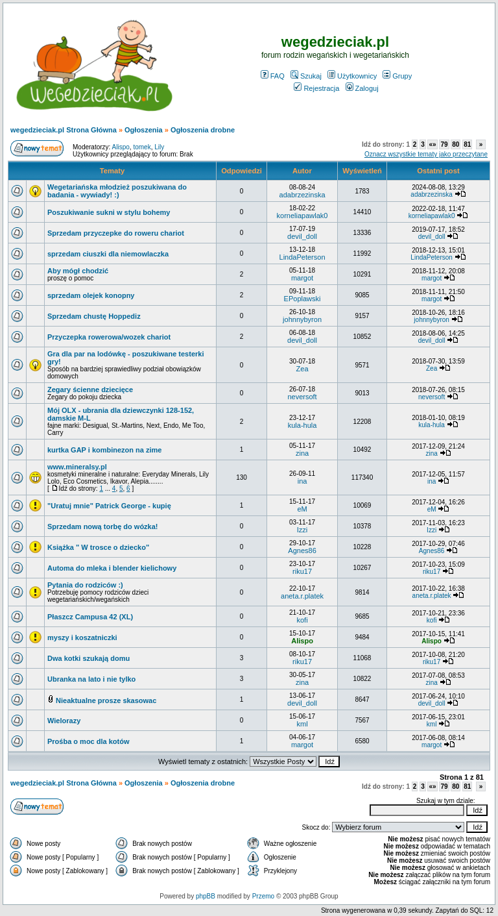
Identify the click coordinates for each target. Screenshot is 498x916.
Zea (302, 369)
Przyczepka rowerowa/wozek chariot (109, 337)
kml (301, 724)
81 (467, 144)
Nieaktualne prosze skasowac (106, 700)
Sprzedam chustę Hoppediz (94, 316)
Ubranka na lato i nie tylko (91, 679)
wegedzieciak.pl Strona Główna (63, 130)
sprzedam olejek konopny (90, 295)
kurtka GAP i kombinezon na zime (104, 450)
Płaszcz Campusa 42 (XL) (90, 617)
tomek (141, 147)
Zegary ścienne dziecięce (90, 389)
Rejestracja (316, 88)
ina (302, 481)
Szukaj (306, 76)
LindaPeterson (302, 257)
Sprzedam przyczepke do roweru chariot (115, 233)
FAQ (273, 76)
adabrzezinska (302, 195)
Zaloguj (362, 88)
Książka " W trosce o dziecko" (98, 547)
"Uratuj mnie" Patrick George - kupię (109, 506)
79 (443, 144)
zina (302, 453)
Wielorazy (63, 720)
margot (302, 278)
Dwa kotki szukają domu (88, 658)
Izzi (302, 530)
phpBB (205, 896)
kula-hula (302, 425)
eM (302, 509)
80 (455, 144)
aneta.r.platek (302, 596)
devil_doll (302, 236)
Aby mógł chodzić (77, 271)
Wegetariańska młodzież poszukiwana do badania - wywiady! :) (117, 191)
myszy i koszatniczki (82, 637)
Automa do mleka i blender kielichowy (111, 568)
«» (432, 144)
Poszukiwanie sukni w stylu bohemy (109, 212)
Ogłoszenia (143, 130)
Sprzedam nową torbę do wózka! (102, 526)
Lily (159, 147)
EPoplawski (302, 299)
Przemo (263, 896)
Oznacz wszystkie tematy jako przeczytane (426, 154)
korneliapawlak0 (302, 215)
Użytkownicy (352, 76)
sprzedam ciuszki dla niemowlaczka (108, 254)
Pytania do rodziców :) (85, 585)
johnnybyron (302, 319)
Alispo (121, 147)
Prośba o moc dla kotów (88, 741)
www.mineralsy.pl (77, 467)
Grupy (397, 76)
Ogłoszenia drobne (203, 130)
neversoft (301, 397)
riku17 (302, 571)
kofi (301, 620)
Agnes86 (302, 550)
